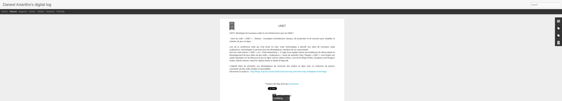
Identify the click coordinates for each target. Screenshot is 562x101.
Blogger (298, 99)
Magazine (23, 11)
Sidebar (40, 11)
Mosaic (32, 11)
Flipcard (13, 11)
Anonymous (293, 21)
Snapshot (50, 11)
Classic (4, 11)
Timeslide (60, 11)
